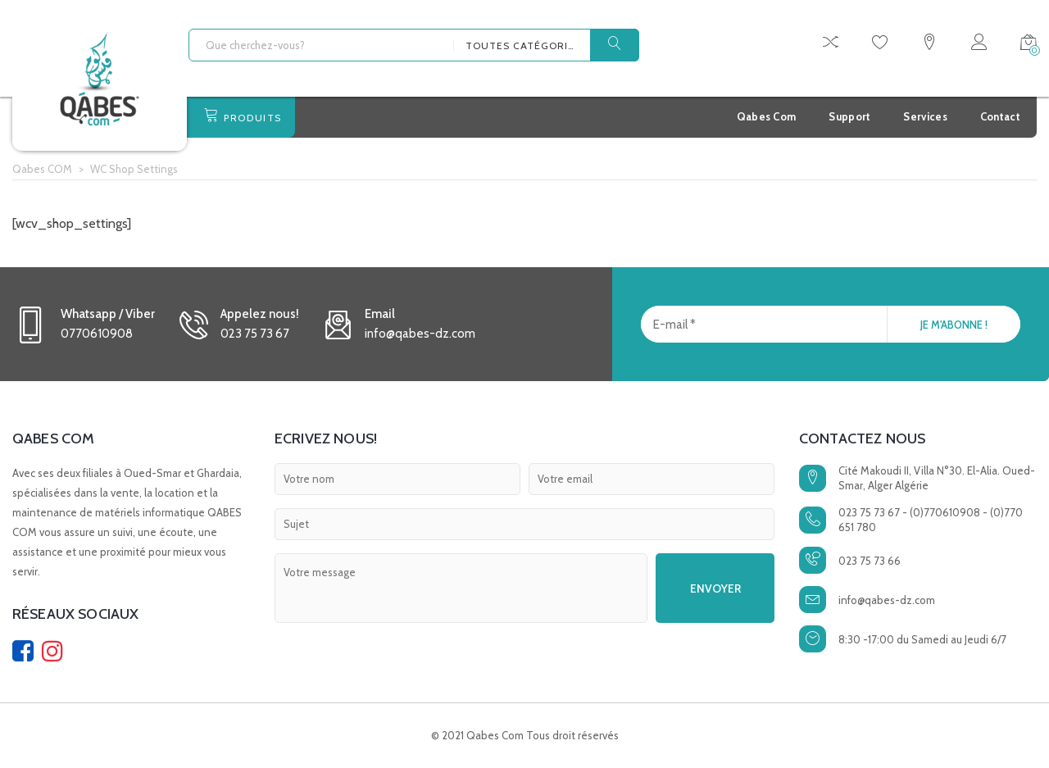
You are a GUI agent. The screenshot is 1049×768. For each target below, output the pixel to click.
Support (849, 116)
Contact (1000, 116)
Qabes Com (767, 116)
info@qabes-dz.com (886, 600)
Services (925, 116)
